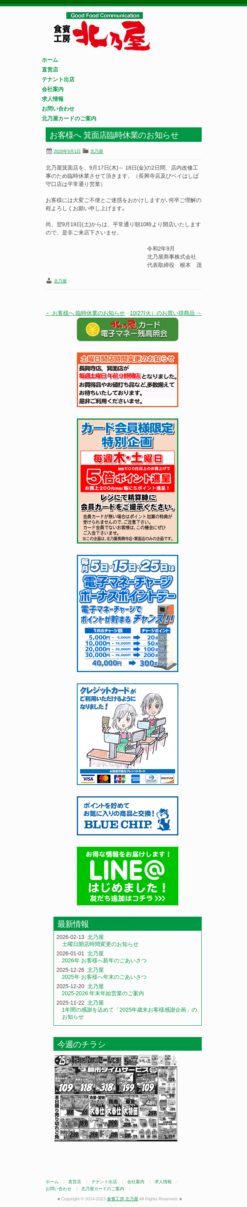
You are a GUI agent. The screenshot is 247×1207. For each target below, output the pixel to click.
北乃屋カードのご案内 (69, 118)
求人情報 (53, 99)
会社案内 (53, 89)
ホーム (50, 60)
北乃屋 (96, 151)
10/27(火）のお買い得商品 (166, 313)
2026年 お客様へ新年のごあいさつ (104, 960)
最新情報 (73, 923)
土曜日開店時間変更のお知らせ (100, 944)
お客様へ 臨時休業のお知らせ (85, 313)
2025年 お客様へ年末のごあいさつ (104, 977)
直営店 (50, 69)
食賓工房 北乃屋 (104, 31)
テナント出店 (58, 79)
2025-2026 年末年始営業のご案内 (103, 993)
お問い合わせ (58, 109)
